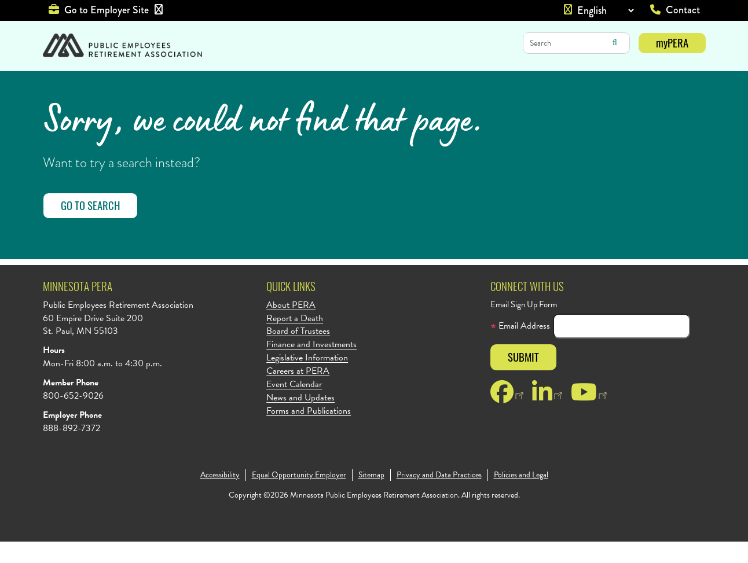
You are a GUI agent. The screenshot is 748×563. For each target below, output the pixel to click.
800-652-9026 (73, 417)
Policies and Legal (521, 496)
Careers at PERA (297, 392)
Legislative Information (307, 379)
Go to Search (90, 226)
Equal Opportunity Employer (299, 496)
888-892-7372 (71, 450)
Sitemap (371, 496)
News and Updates (300, 419)
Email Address (520, 347)
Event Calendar (294, 406)
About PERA (291, 326)
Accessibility (220, 496)
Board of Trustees (298, 352)
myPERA (672, 42)
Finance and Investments (311, 366)
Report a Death (294, 340)
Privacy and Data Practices (439, 496)
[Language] (605, 10)
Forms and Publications (308, 432)
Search (615, 43)
